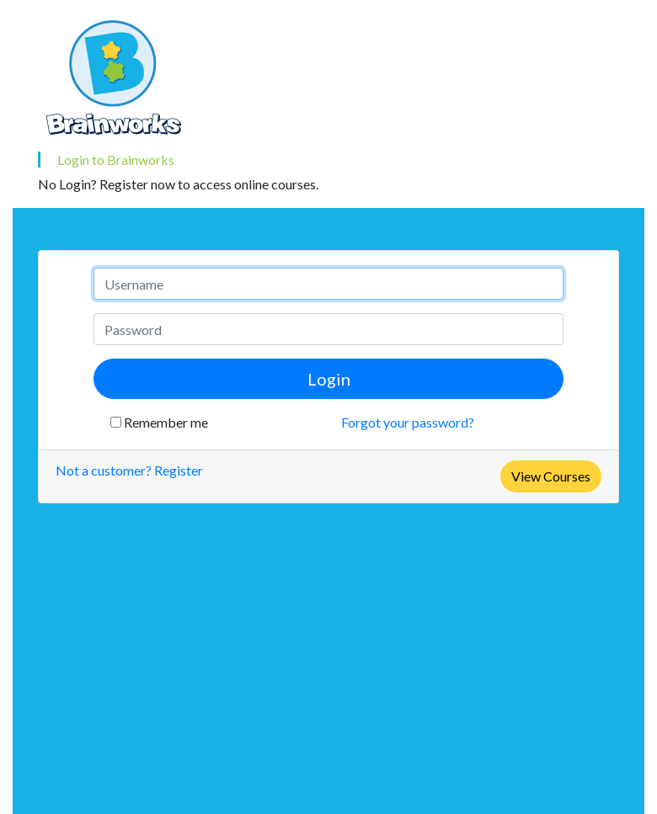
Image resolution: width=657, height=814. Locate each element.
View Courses (550, 476)
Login (328, 379)
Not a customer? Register (129, 470)
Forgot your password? (407, 422)
